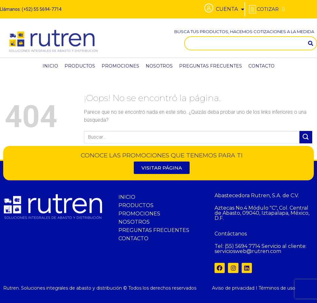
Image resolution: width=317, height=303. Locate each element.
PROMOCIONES (120, 66)
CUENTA (230, 9)
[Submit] (305, 137)
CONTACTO (261, 66)
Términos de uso (277, 288)
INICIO (50, 66)
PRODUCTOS (79, 66)
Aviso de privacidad (233, 288)
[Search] (310, 43)
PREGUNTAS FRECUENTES (210, 66)
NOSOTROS (159, 66)
